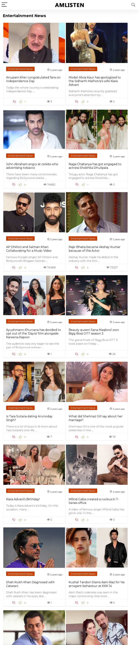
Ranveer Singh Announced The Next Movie (85, 451)
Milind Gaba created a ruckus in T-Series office (118, 267)
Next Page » (83, 612)
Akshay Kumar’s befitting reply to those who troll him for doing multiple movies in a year (18, 564)
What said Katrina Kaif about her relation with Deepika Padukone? (119, 562)
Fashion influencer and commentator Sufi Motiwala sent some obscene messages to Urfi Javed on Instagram (118, 462)
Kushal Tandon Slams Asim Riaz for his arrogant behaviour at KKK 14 (52, 359)
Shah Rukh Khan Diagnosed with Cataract (18, 355)
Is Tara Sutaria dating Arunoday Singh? (18, 267)
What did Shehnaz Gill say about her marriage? (52, 269)
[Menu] (4, 5)
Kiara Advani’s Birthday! (82, 265)
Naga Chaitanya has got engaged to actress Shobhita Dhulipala (118, 75)
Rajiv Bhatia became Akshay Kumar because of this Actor (51, 169)
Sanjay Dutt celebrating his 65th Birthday (117, 355)
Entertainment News (17, 54)
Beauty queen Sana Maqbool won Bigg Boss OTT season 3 (117, 169)
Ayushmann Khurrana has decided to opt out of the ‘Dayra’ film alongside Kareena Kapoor (85, 173)
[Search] (133, 5)
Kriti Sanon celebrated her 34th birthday (17, 451)
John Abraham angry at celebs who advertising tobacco (84, 73)
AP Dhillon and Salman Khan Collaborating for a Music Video (18, 169)
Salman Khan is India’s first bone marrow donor (85, 355)
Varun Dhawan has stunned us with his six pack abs (51, 560)
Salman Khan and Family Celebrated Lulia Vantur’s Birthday (86, 560)
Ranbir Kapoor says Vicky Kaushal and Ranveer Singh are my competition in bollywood (50, 459)
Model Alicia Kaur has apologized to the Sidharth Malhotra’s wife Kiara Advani (53, 75)
